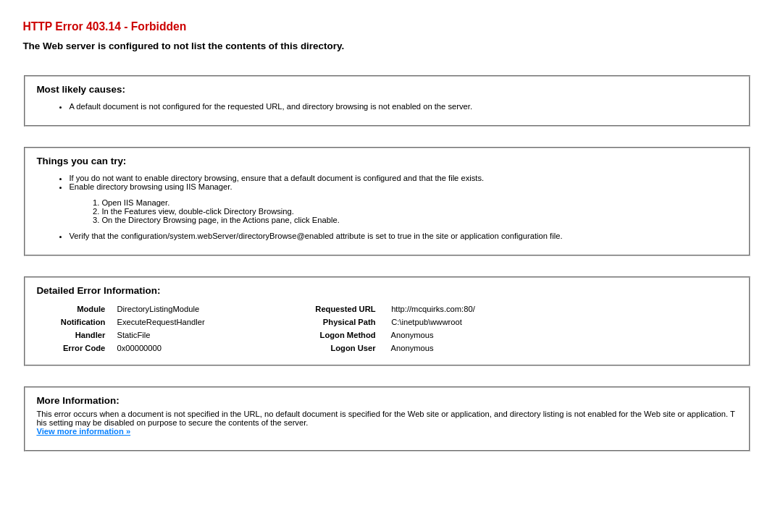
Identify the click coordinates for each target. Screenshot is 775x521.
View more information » (83, 431)
